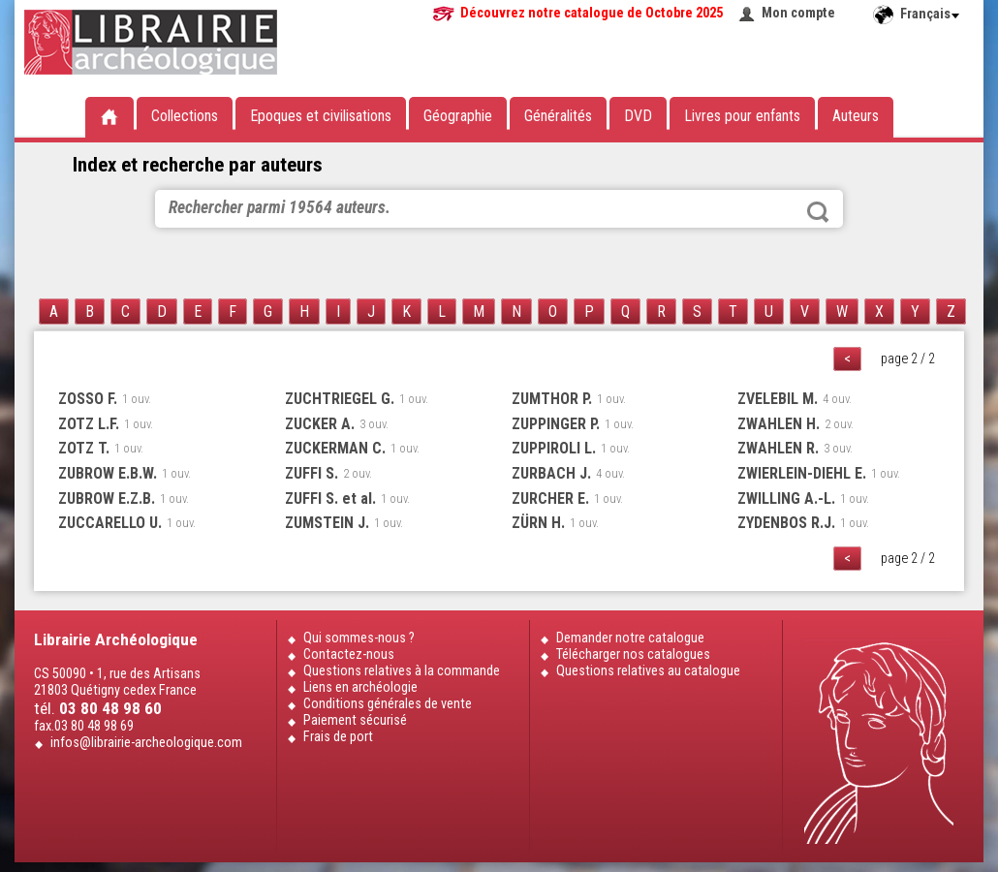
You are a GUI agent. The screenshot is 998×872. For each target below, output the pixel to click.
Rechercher (817, 212)
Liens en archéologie (360, 687)
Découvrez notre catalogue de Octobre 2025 (591, 13)
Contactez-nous (348, 654)
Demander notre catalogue (630, 638)
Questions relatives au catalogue (648, 671)
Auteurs (855, 116)
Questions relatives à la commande (401, 671)
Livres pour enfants (742, 116)
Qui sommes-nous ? (359, 638)
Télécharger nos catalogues (633, 654)
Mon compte (798, 13)
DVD (638, 116)
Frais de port (338, 737)
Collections (184, 116)
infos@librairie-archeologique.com (146, 742)
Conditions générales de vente (387, 704)
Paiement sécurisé (355, 720)
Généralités (558, 116)
